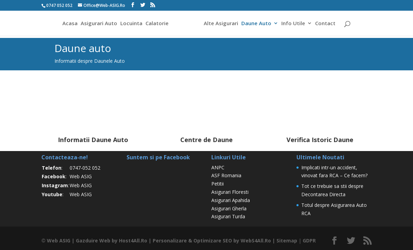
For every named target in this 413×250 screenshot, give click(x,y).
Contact (326, 24)
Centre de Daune (206, 140)
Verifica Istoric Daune (319, 140)
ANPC (217, 167)
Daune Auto (257, 24)
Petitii (217, 183)
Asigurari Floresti (230, 192)
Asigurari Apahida (230, 200)
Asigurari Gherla (228, 208)
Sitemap (286, 240)
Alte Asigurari (222, 24)
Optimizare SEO (212, 240)
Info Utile (294, 24)
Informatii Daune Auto (93, 140)
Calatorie (156, 24)
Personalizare (170, 240)
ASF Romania (226, 175)
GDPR (309, 240)
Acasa (69, 24)
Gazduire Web (93, 240)
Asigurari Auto (98, 24)
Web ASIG (81, 176)
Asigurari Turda (228, 216)
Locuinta (130, 24)
